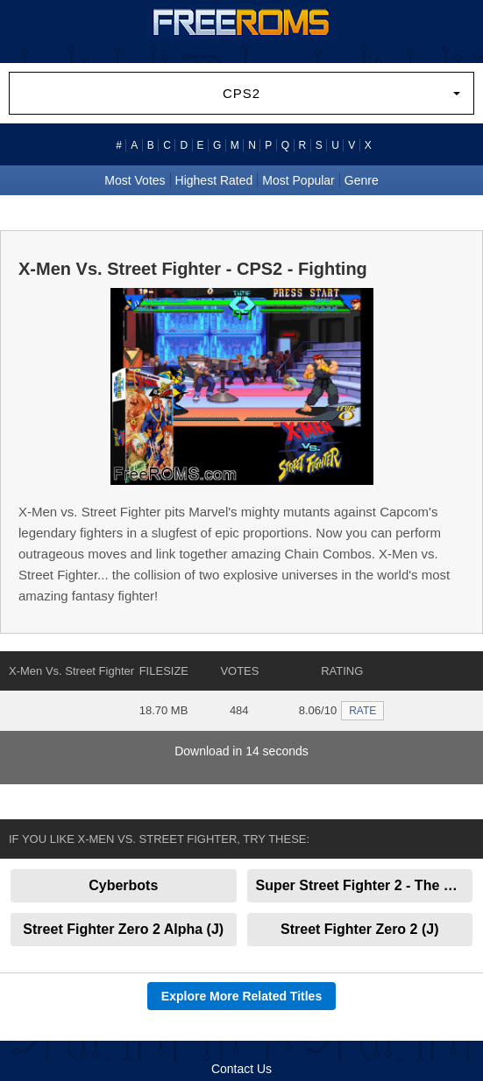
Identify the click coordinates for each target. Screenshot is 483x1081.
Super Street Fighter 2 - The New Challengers (364, 885)
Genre (361, 180)
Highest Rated (214, 180)
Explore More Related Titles (241, 996)
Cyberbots (123, 885)
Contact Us (241, 1069)
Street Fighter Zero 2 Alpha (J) (123, 929)
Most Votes (134, 180)
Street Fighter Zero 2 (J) (359, 929)
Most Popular (298, 180)
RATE (362, 711)
